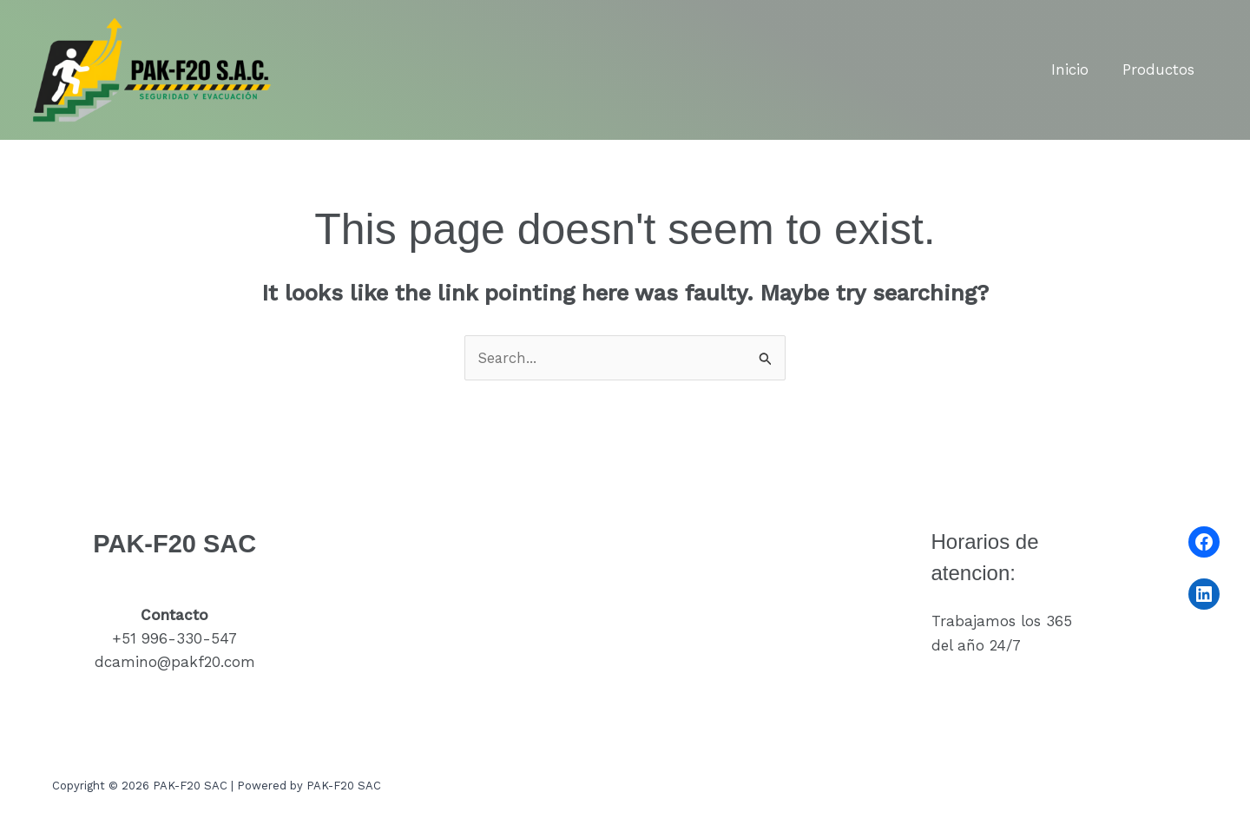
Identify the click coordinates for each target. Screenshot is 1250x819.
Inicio (1076, 69)
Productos (1160, 69)
